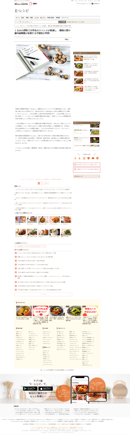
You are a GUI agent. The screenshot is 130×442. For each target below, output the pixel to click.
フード (16, 246)
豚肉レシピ (18, 333)
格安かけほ (109, 419)
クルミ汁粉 (20, 220)
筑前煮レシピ (60, 339)
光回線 (103, 419)
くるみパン (43, 233)
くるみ (30, 246)
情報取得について (80, 424)
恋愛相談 (33, 421)
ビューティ (81, 0)
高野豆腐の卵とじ (79, 131)
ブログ (72, 419)
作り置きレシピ (86, 331)
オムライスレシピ (74, 341)
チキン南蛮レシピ (61, 345)
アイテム (66, 419)
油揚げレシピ (32, 341)
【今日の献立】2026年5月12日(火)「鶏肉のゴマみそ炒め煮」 (33, 272)
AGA (88, 421)
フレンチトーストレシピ (75, 359)
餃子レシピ (72, 333)
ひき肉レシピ (19, 337)
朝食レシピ (85, 359)
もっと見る (43, 294)
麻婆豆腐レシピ (73, 335)
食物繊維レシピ (86, 351)
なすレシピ (18, 347)
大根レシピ (18, 345)
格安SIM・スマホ (86, 419)
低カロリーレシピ (86, 349)
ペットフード (82, 421)
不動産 (66, 421)
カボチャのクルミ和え (54, 233)
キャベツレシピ (20, 343)
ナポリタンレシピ (74, 345)
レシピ (48, 421)
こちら (76, 430)
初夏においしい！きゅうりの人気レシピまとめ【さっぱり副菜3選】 (35, 257)
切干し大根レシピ (33, 345)
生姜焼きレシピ (60, 335)
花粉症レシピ (46, 354)
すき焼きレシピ (60, 341)
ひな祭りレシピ (46, 356)
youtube (93, 158)
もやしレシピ (19, 349)
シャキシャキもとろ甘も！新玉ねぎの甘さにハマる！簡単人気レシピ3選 (37, 253)
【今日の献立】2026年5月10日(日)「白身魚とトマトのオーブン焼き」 (36, 286)
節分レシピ (45, 352)
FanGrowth (32, 419)
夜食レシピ (85, 363)
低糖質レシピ (85, 347)
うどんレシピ (60, 347)
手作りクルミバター (43, 220)
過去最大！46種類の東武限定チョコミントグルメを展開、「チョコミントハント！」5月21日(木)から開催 (44, 277)
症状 (34, 246)
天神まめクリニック (51, 419)
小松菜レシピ (19, 359)
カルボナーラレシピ (74, 349)
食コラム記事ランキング (21, 249)
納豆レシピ (31, 343)
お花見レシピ (46, 358)
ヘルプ (59, 424)
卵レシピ (31, 331)
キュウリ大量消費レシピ (88, 341)
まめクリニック (40, 419)
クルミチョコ (32, 220)
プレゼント (90, 0)
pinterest (97, 158)
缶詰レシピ (85, 335)
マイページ (65, 17)
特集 (27, 17)
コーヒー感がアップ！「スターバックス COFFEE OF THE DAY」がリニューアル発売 (37, 414)
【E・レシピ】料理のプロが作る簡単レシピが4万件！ (57, 370)
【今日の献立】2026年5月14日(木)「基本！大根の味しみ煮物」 (31, 412)
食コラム (43, 17)
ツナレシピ (31, 349)
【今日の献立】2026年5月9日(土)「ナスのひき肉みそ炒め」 (33, 264)
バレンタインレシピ (48, 364)
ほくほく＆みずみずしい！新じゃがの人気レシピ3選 (29, 409)
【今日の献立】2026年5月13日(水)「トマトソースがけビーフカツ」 (62, 412)
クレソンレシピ (46, 339)
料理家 (58, 17)
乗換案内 (60, 421)
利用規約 (31, 424)
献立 (22, 17)
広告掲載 (72, 424)
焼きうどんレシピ (61, 349)
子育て (72, 0)
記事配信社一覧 (78, 176)
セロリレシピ (46, 333)
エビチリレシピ (73, 339)
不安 (37, 246)
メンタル (25, 246)
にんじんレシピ (20, 353)
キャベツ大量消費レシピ (88, 337)
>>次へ (46, 183)
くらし (76, 0)
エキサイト (97, 3)
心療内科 (60, 419)
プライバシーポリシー (41, 424)
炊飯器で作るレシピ (87, 343)
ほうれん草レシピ (20, 357)
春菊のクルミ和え (66, 233)
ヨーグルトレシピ (33, 335)
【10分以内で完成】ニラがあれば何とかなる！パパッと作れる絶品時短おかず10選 (39, 289)
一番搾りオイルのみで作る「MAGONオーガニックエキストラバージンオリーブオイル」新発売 (99, 410)
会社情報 (25, 424)
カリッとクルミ (20, 233)
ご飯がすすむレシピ (87, 365)
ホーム (18, 17)
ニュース (54, 421)
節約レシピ (85, 355)
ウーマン (43, 421)
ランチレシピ (85, 361)
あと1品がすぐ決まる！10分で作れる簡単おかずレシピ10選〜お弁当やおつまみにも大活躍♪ (42, 282)
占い (86, 0)
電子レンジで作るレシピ (88, 345)
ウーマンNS (43, 246)
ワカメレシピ (32, 347)
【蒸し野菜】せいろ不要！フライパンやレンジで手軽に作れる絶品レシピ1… (91, 88)
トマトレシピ (46, 335)
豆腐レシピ (31, 337)
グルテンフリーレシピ (87, 353)
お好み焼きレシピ (61, 343)
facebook (75, 158)
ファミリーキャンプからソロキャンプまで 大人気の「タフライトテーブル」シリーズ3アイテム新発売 (42, 189)
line (88, 158)
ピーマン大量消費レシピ (88, 339)
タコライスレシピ (74, 355)
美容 (76, 421)
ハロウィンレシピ (47, 360)
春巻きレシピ (73, 337)
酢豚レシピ (72, 331)
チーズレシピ (32, 333)
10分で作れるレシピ (87, 333)
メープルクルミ (66, 220)
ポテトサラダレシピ (74, 351)
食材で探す (71, 22)
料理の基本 (50, 17)
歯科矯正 (71, 421)
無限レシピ (85, 357)
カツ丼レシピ (60, 333)
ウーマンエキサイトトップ (83, 3)
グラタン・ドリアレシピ (75, 347)
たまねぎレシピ (20, 341)
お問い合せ (65, 424)
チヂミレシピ (73, 353)
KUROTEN (12, 419)
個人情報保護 (52, 424)
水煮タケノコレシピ (48, 337)
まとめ (37, 17)
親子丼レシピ (60, 331)
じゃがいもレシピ (20, 339)
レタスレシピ (46, 341)
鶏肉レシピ (18, 335)
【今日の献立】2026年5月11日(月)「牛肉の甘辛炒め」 (32, 260)
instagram (84, 158)
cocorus (21, 421)
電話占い (77, 419)
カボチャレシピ (46, 331)
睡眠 (21, 246)
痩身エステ (94, 421)
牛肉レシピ (18, 331)
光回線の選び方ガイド (22, 419)
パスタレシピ (73, 343)
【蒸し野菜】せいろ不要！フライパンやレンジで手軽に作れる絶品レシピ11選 (38, 268)
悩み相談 (26, 421)
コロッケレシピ (73, 357)
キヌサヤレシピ (46, 343)
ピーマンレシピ (20, 351)
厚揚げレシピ (32, 339)
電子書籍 (101, 421)
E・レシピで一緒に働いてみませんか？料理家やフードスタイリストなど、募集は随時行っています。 (57, 427)
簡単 (31, 17)
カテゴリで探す (80, 22)
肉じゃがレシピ (60, 337)
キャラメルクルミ (54, 220)
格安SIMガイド (96, 419)
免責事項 (88, 424)
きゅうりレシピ (20, 355)
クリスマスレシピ (47, 362)
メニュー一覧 (97, 0)
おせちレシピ (46, 350)
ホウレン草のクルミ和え (32, 233)
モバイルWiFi (14, 421)
